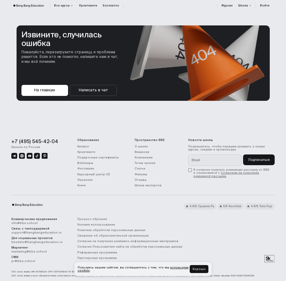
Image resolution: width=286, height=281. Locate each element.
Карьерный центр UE (93, 174)
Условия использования (96, 224)
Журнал (227, 5)
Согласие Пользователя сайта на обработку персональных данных (129, 246)
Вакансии (142, 152)
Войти (264, 5)
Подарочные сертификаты (98, 157)
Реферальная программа (97, 252)
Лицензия (85, 179)
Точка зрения (145, 163)
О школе (141, 146)
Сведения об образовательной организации (113, 235)
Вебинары (85, 163)
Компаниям (144, 157)
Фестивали (85, 168)
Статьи (140, 168)
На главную (44, 90)
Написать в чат (93, 90)
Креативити (88, 5)
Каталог (83, 146)
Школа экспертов (148, 185)
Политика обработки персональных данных (111, 230)
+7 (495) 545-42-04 (34, 141)
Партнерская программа (97, 258)
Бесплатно (111, 5)
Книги (81, 185)
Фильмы (141, 174)
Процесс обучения (92, 219)
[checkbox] (231, 173)
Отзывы (141, 179)
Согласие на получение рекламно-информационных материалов (127, 241)
